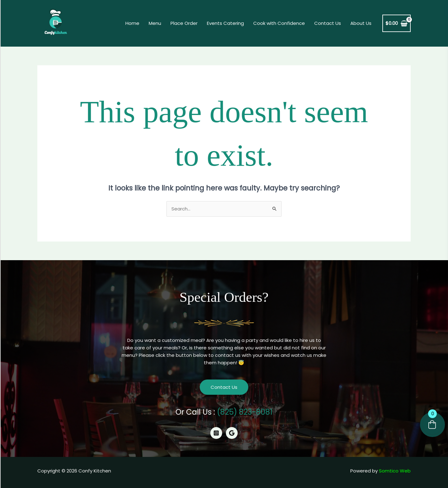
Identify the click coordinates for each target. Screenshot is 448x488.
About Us (360, 23)
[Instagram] (216, 433)
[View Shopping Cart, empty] (396, 23)
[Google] (232, 433)
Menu (155, 23)
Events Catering (225, 23)
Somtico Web (395, 470)
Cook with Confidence (279, 23)
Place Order (184, 23)
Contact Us (327, 23)
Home (132, 23)
